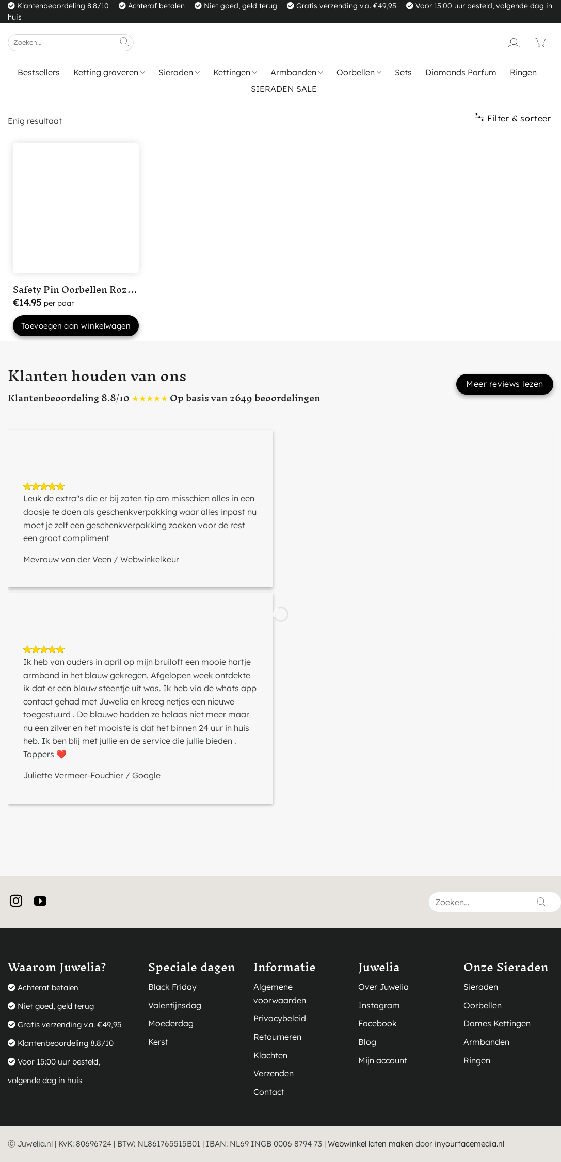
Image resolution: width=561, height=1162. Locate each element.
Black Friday (172, 986)
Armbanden (296, 72)
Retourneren (277, 1037)
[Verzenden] (125, 42)
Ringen (523, 72)
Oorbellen (358, 72)
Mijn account (382, 1060)
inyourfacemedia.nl (469, 1144)
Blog (367, 1042)
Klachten (270, 1055)
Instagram (379, 1005)
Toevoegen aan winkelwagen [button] (76, 326)
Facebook (377, 1023)
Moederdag (171, 1023)
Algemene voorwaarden (279, 993)
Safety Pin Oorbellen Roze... (76, 289)
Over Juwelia (383, 986)
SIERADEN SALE (284, 89)
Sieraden (179, 72)
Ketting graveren (109, 72)
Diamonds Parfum (460, 72)
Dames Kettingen (497, 1023)
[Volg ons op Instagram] (20, 902)
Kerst (158, 1042)
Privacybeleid (279, 1018)
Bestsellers (39, 72)
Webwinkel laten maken (370, 1144)
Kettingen (235, 72)
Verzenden (273, 1073)
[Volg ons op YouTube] (44, 902)
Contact (268, 1092)
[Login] (513, 42)
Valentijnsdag (174, 1005)
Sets (403, 72)
